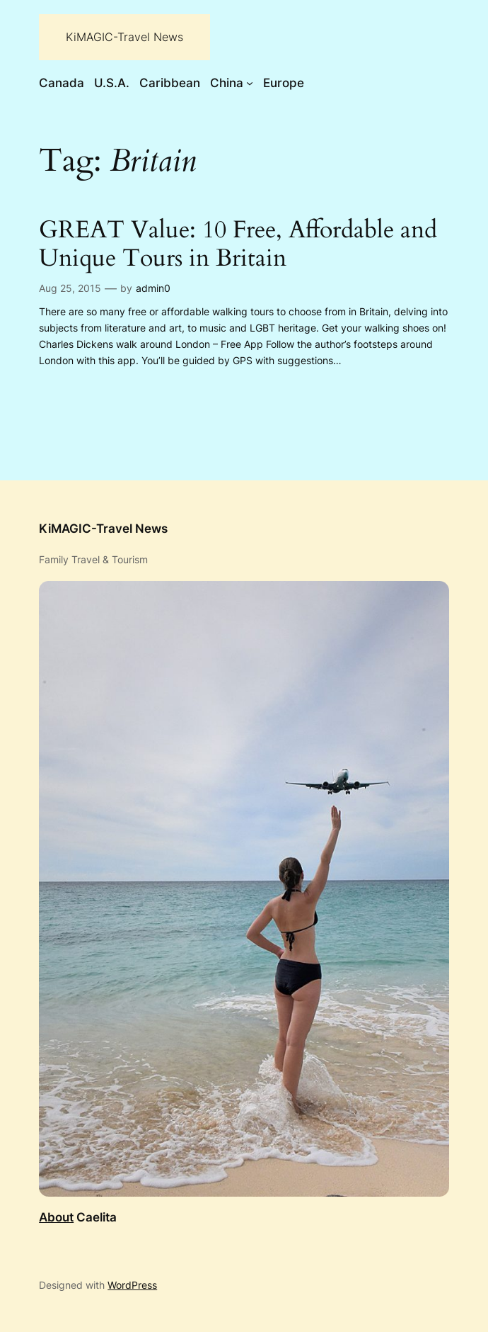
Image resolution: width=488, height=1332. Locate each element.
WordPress (132, 1285)
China (226, 83)
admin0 (153, 288)
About (56, 1217)
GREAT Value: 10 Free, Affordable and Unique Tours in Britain (238, 244)
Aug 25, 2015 (70, 288)
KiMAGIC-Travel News (124, 37)
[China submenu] (249, 82)
